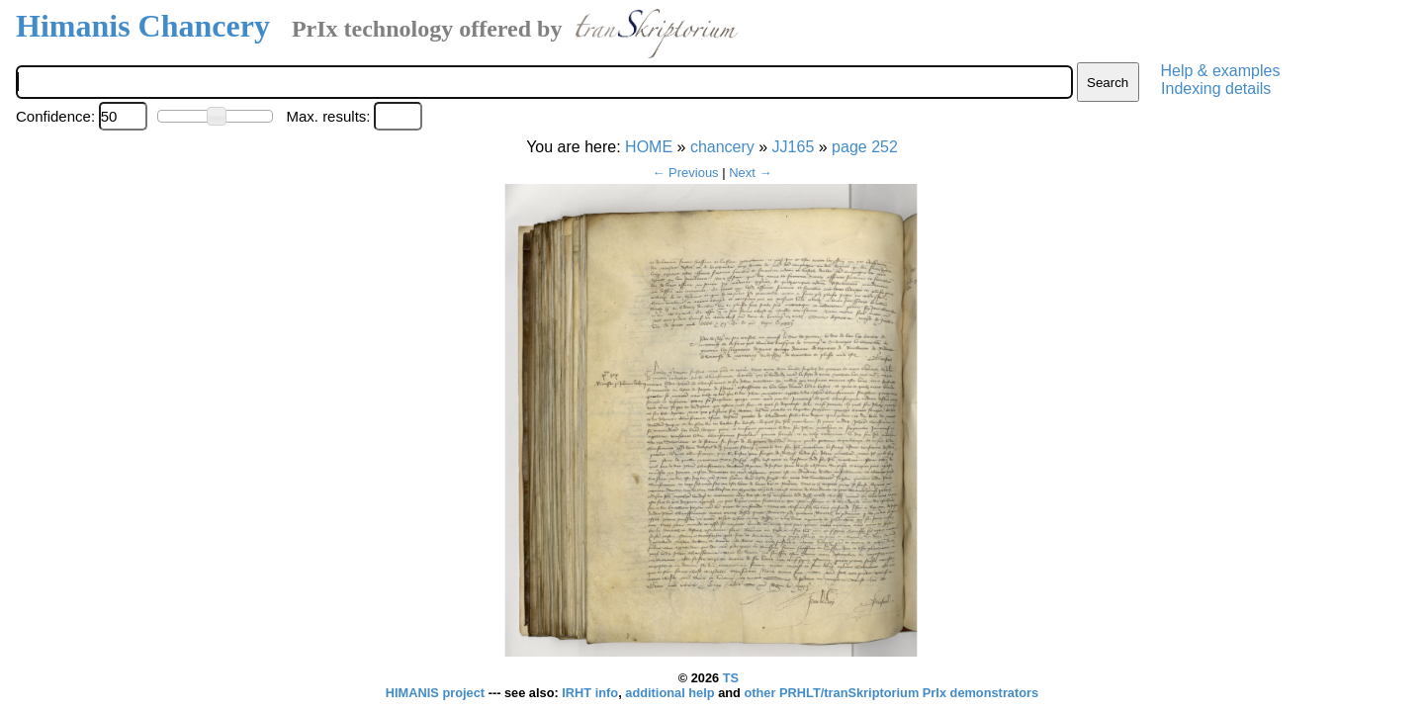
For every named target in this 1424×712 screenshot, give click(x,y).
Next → (750, 172)
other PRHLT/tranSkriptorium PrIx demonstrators (891, 692)
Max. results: (328, 116)
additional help (671, 692)
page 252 (865, 146)
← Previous (685, 172)
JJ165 (793, 146)
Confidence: (55, 116)
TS (731, 677)
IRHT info (590, 692)
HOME (648, 146)
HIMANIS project (437, 692)
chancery (722, 146)
